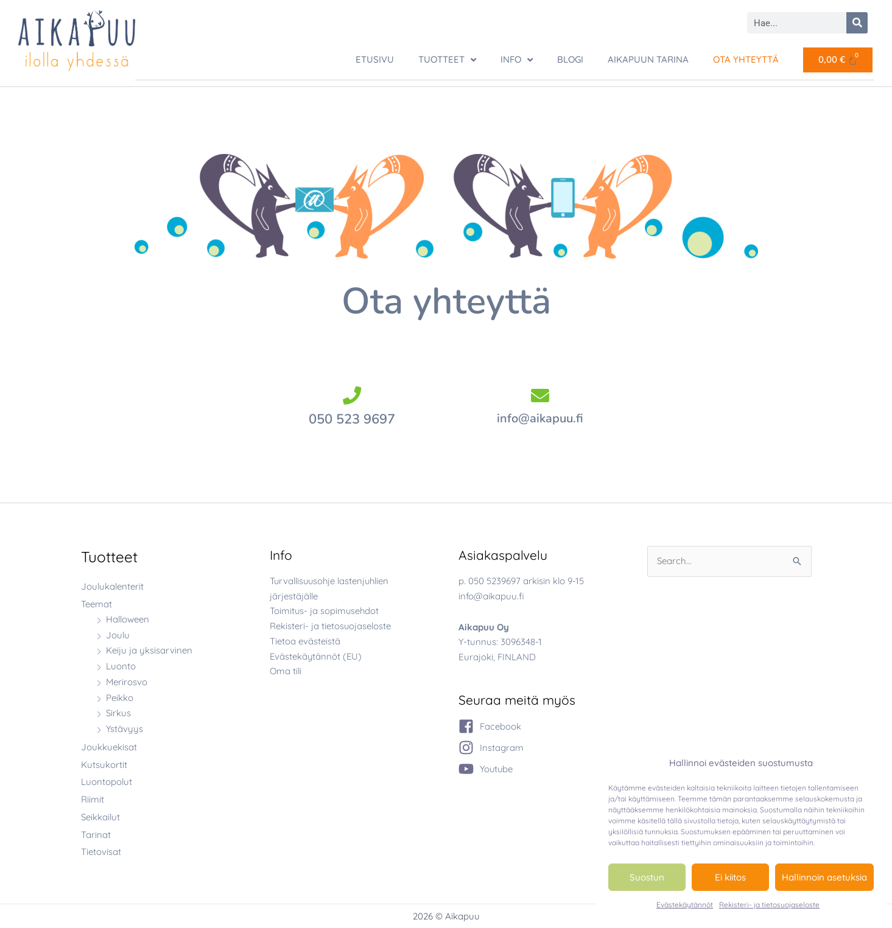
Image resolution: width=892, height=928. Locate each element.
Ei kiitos (730, 877)
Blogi (570, 59)
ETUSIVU (375, 59)
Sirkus (118, 712)
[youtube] (486, 768)
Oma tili (285, 670)
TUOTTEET (447, 60)
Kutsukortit (104, 764)
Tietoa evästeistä (305, 640)
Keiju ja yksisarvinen (149, 649)
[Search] (857, 22)
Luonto (121, 665)
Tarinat (96, 834)
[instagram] (491, 747)
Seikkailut (100, 816)
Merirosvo (126, 681)
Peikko (119, 697)
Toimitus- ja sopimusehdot (325, 610)
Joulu (118, 634)
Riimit (92, 798)
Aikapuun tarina (648, 59)
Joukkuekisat (109, 746)
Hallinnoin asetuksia (824, 877)
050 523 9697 (352, 419)
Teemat (96, 603)
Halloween (127, 618)
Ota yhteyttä (746, 59)
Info (516, 60)
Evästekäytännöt (684, 904)
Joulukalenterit (112, 585)
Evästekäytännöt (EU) (316, 655)
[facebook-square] (489, 725)
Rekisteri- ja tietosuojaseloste (769, 904)
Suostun (647, 877)
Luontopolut (106, 781)
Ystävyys (124, 728)
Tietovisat (101, 851)
